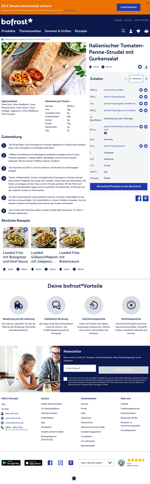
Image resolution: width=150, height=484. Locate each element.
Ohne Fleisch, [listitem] (22, 107)
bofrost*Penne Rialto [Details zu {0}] (114, 90)
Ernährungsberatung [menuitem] (130, 406)
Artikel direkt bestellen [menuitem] (51, 401)
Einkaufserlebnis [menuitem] (128, 410)
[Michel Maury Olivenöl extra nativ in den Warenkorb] (146, 127)
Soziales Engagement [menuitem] (91, 429)
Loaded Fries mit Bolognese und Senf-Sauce (15, 256)
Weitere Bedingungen (69, 10)
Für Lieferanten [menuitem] (88, 438)
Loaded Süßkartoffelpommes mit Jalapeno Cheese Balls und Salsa (44, 257)
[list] (75, 315)
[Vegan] (105, 133)
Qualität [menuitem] (124, 401)
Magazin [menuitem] (118, 20)
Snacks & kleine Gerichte (38, 39)
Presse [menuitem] (84, 406)
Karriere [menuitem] (128, 20)
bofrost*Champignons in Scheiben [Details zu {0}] (120, 110)
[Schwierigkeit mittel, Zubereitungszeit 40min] (108, 67)
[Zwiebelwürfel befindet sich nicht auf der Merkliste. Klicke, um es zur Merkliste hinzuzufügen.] (141, 96)
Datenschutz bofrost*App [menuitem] (93, 424)
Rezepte (21, 39)
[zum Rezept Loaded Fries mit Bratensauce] (72, 237)
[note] (16, 269)
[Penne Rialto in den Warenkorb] (146, 90)
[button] (128, 7)
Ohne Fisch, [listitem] (6, 104)
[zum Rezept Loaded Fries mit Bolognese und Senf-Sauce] (16, 237)
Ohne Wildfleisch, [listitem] (30, 111)
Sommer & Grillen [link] (58, 31)
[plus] (146, 78)
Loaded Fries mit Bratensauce (69, 256)
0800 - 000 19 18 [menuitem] (11, 424)
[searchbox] (92, 31)
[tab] (131, 31)
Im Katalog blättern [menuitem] (50, 406)
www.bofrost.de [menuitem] (11, 415)
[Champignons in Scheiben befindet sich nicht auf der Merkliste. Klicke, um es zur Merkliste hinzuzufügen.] (141, 110)
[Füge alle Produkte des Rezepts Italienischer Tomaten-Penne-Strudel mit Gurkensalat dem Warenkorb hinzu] (118, 186)
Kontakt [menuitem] (5, 406)
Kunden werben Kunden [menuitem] (52, 429)
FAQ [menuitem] (3, 401)
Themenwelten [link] (30, 31)
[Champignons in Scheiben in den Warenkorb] (146, 110)
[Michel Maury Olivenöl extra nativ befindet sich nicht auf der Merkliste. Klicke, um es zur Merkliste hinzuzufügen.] (141, 126)
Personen (137, 78)
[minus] (126, 78)
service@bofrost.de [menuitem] (12, 419)
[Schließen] (147, 3)
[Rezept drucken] (146, 67)
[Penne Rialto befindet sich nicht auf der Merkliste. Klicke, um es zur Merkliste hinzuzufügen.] (141, 90)
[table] (119, 135)
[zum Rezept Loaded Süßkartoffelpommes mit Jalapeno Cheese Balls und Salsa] (44, 237)
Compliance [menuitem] (86, 433)
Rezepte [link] (81, 31)
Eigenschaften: (9, 101)
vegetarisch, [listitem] (16, 111)
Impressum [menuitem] (86, 415)
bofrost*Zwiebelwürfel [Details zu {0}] (114, 97)
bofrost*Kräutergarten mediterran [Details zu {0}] (119, 103)
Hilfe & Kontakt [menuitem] (141, 20)
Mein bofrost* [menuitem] (9, 410)
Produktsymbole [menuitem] (128, 427)
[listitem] (43, 146)
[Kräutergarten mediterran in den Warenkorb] (146, 103)
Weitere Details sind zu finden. (95, 383)
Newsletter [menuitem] (46, 424)
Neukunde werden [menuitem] (129, 415)
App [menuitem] (43, 420)
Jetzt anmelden (136, 368)
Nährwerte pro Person (57, 101)
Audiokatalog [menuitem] (47, 415)
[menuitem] (8, 32)
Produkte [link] (8, 31)
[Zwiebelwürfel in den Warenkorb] (146, 97)
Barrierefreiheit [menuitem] (88, 443)
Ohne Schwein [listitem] (8, 114)
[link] (23, 22)
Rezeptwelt (10, 39)
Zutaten (96, 79)
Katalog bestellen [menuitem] (49, 410)
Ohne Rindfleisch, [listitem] (21, 104)
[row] (66, 106)
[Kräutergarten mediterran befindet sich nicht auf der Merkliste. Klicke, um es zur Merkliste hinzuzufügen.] (141, 103)
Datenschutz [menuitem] (87, 420)
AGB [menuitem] (83, 410)
